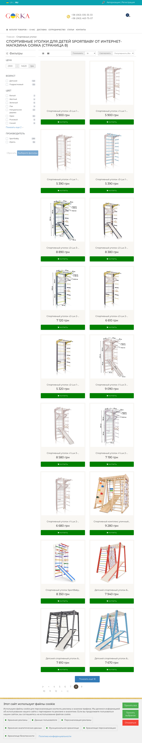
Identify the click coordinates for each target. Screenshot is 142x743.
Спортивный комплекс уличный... (112, 521)
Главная (10, 37)
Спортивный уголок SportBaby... (63, 590)
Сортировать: (105, 53)
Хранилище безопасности (21, 736)
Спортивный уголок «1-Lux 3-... (112, 384)
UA (11, 2)
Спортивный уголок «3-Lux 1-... (63, 111)
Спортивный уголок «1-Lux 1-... (112, 111)
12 (56, 691)
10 (44, 691)
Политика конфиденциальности (55, 736)
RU (16, 2)
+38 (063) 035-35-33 (82, 15)
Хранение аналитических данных (25, 728)
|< (43, 686)
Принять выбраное (130, 714)
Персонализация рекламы (77, 720)
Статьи (70, 30)
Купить (63, 122)
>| (67, 691)
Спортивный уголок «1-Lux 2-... (112, 453)
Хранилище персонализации (101, 728)
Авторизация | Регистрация (121, 2)
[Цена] (10, 66)
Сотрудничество (56, 30)
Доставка (42, 30)
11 (50, 691)
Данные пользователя (46, 720)
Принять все (130, 705)
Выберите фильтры (27, 153)
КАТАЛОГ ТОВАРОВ (17, 30)
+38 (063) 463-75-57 (82, 18)
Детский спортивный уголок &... (112, 590)
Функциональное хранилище (64, 728)
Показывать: (78, 53)
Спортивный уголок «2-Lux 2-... (63, 316)
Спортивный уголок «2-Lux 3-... (63, 247)
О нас (32, 30)
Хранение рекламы (17, 720)
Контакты (81, 30)
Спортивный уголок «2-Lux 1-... (63, 384)
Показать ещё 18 (87, 679)
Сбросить (11, 153)
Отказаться (130, 722)
